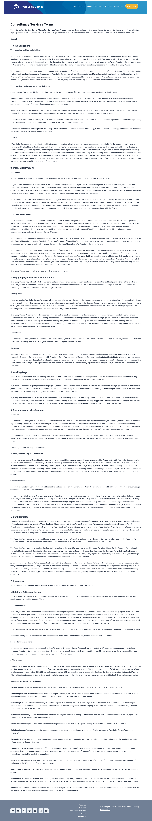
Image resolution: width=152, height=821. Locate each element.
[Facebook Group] (35, 810)
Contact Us (118, 6)
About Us (108, 6)
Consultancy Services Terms (77, 812)
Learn (89, 6)
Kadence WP (105, 810)
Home (73, 6)
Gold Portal (81, 816)
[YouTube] (18, 810)
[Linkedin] (29, 810)
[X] (24, 810)
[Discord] (41, 810)
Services (82, 808)
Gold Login (131, 6)
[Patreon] (12, 810)
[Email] (46, 810)
